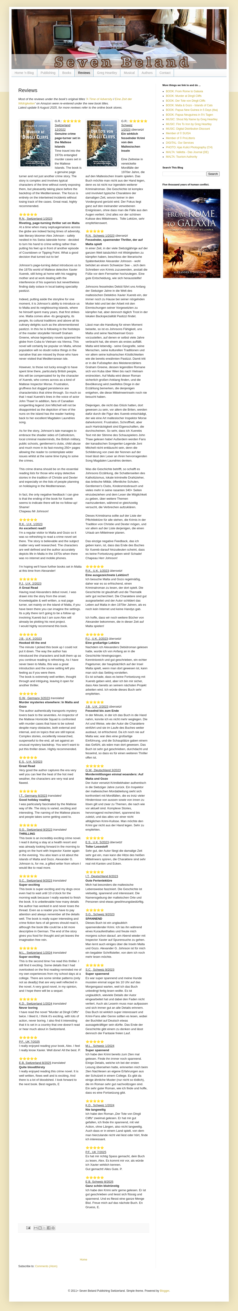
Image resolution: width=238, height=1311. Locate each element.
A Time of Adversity (99, 99)
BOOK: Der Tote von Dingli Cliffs (185, 100)
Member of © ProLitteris (180, 138)
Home (83, 1259)
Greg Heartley (107, 73)
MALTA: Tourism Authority (181, 156)
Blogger (164, 1290)
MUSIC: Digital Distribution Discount (188, 128)
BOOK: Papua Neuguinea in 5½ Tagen (189, 114)
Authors (147, 73)
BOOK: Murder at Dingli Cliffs (184, 96)
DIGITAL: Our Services (180, 142)
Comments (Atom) (46, 1266)
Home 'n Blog (24, 73)
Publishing (48, 73)
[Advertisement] (83, 1245)
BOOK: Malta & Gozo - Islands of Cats (189, 105)
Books (66, 73)
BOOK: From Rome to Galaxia (184, 91)
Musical (129, 73)
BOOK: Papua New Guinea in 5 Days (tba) (192, 110)
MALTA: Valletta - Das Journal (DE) (187, 152)
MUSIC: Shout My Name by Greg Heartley (191, 119)
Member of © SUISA (178, 133)
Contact (165, 73)
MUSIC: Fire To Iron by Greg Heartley (189, 124)
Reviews (84, 73)
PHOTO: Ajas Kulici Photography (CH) (189, 147)
